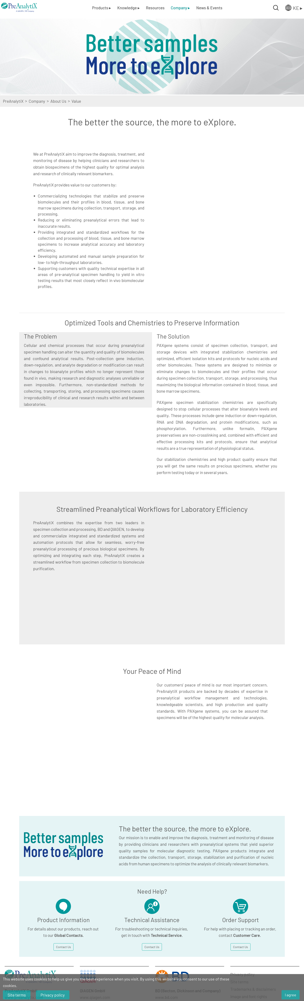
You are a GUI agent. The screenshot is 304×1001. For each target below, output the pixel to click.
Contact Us (63, 826)
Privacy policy (242, 853)
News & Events (209, 7)
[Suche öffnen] (276, 8)
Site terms (239, 860)
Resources (155, 7)
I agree (290, 994)
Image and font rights (248, 875)
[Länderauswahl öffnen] (290, 8)
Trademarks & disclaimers (253, 868)
